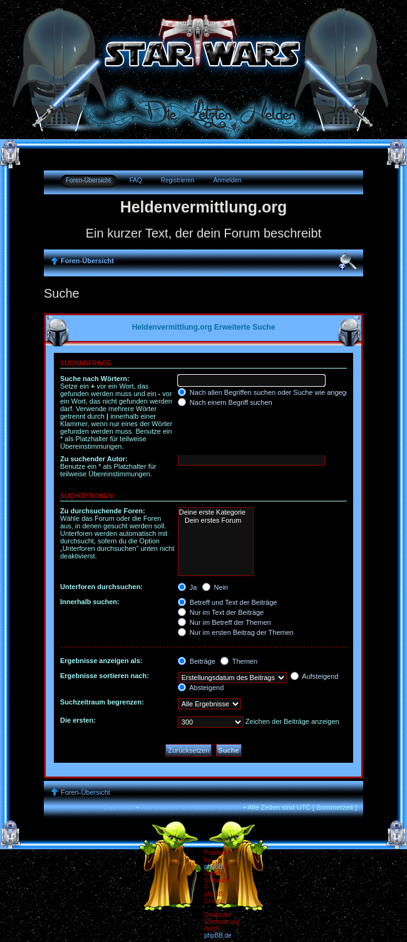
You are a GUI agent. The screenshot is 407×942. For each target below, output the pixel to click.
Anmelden (228, 180)
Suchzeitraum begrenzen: (102, 702)
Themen (238, 661)
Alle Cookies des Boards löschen (191, 807)
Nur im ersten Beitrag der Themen (236, 632)
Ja (187, 587)
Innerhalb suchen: (90, 601)
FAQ (136, 180)
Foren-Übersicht (88, 180)
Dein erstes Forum (215, 520)
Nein (215, 587)
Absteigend (201, 687)
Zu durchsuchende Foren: (102, 511)
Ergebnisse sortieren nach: (104, 675)
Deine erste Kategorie (215, 512)
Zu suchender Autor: (94, 459)
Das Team (119, 807)
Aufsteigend (315, 676)
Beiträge (196, 661)
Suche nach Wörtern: (95, 378)
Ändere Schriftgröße (347, 262)
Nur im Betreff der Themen (224, 622)
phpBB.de (218, 935)
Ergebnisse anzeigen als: (101, 660)
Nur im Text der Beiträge (221, 612)
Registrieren (178, 180)
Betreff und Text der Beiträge (227, 602)
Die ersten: (78, 720)
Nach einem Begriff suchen (225, 402)
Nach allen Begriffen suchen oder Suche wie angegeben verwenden (287, 392)
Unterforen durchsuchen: (101, 586)
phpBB (213, 866)
